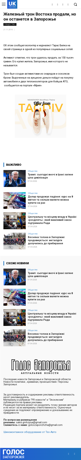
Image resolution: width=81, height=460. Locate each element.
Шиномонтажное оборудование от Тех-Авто (29, 432)
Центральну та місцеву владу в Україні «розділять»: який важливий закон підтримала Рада (52, 220)
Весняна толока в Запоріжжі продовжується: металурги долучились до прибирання (46, 240)
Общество (9, 24)
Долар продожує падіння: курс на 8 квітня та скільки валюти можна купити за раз (50, 199)
